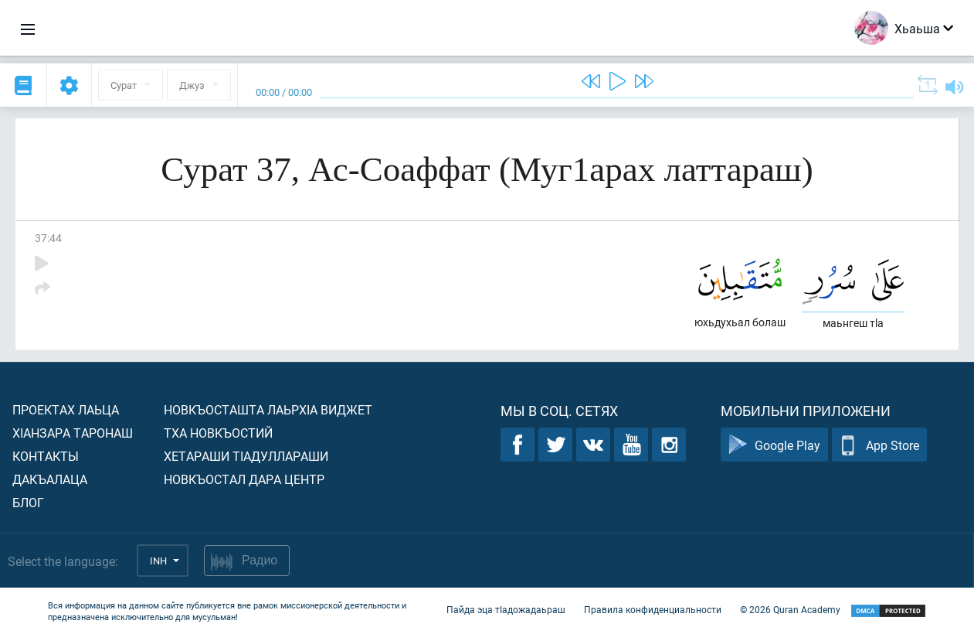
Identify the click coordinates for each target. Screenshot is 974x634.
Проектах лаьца (65, 409)
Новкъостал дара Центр (244, 479)
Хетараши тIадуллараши (246, 456)
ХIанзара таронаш (72, 432)
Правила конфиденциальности (652, 609)
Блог (28, 502)
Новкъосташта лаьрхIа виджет (268, 409)
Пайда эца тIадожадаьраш (505, 609)
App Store (879, 445)
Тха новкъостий (218, 432)
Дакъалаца (49, 479)
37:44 (48, 237)
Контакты (45, 456)
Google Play (774, 445)
